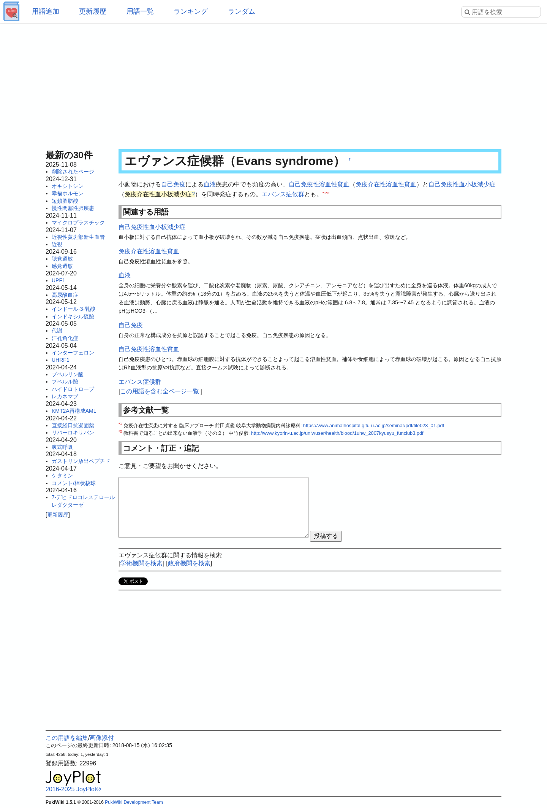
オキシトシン (68, 186)
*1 (324, 192)
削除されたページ (73, 172)
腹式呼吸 (62, 447)
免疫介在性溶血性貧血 (386, 184)
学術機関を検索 (141, 563)
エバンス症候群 (283, 194)
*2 (327, 192)
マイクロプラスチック (78, 222)
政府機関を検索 (189, 563)
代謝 (57, 331)
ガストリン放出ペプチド (81, 461)
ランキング (191, 11)
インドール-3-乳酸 (73, 309)
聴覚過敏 (62, 259)
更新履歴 (92, 11)
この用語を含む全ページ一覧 (159, 391)
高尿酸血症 (65, 295)
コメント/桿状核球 (74, 483)
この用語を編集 (67, 738)
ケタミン (62, 475)
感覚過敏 (62, 266)
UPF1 (58, 280)
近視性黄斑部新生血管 (78, 237)
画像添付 (102, 738)
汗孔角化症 (65, 338)
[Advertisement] (273, 83)
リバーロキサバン (73, 432)
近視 (57, 244)
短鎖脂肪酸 (65, 201)
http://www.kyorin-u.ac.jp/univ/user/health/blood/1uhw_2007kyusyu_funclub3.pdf (337, 433)
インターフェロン (73, 353)
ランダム (241, 11)
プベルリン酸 (68, 374)
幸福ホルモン (68, 193)
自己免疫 (173, 184)
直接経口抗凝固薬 (73, 425)
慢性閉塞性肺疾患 (73, 208)
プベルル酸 (65, 382)
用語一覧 (140, 11)
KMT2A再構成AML (74, 411)
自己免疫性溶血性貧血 (319, 184)
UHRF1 (61, 360)
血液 (210, 184)
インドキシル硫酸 (73, 316)
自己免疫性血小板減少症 (461, 184)
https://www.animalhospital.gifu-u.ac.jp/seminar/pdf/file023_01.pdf (373, 425)
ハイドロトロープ (73, 389)
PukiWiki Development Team (134, 802)
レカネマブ (65, 396)
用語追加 (45, 11)
